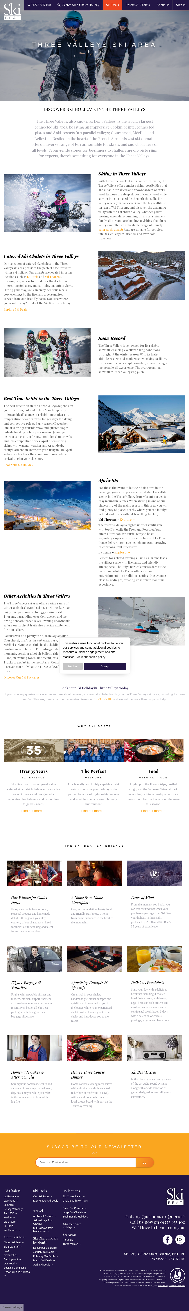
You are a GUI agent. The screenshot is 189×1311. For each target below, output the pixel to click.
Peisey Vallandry (13, 1209)
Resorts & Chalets (138, 5)
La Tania (32, 277)
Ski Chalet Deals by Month (45, 1240)
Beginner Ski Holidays (75, 1216)
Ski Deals (112, 5)
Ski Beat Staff (11, 1246)
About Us (162, 5)
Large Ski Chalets (73, 1212)
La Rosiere (10, 1196)
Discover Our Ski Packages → (23, 677)
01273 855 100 (39, 5)
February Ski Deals (44, 1256)
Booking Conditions (15, 1267)
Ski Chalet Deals (72, 1196)
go (145, 1163)
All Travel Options (43, 1216)
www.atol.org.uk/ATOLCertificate (171, 1285)
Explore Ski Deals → (17, 309)
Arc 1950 (9, 1213)
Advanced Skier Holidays (72, 1226)
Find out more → (33, 811)
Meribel (8, 1217)
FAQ (6, 1250)
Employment (11, 1259)
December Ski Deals (45, 1247)
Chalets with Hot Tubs (75, 1200)
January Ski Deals (43, 1252)
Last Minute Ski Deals (45, 1200)
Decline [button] (73, 666)
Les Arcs (9, 1204)
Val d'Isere (10, 1221)
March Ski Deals (42, 1260)
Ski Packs (40, 1191)
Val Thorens (53, 277)
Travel (38, 1211)
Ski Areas (69, 1234)
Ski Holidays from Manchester (43, 1229)
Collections (71, 1191)
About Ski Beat (15, 1237)
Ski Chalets (12, 1191)
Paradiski (68, 1239)
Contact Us (10, 1255)
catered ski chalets (110, 229)
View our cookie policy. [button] (91, 657)
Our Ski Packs (41, 1196)
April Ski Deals (41, 1264)
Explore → (128, 519)
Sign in (181, 5)
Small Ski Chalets (73, 1208)
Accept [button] (105, 666)
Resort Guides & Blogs (17, 1271)
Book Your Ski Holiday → (20, 465)
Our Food (9, 1263)
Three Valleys (70, 1243)
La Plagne (9, 1200)
